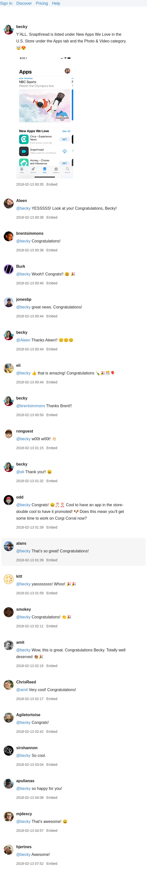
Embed (51, 184)
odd (19, 497)
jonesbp (23, 299)
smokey (23, 609)
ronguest (24, 431)
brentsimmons (29, 233)
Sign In (6, 3)
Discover (24, 3)
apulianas (25, 781)
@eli (20, 472)
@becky (23, 208)
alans (21, 543)
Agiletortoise (28, 715)
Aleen (21, 201)
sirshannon (26, 748)
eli (18, 365)
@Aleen (23, 340)
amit (20, 642)
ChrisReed (26, 682)
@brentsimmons (30, 406)
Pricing (42, 3)
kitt (19, 576)
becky (21, 27)
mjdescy (24, 814)
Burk (20, 266)
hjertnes (23, 847)
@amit (21, 690)
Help (56, 3)
